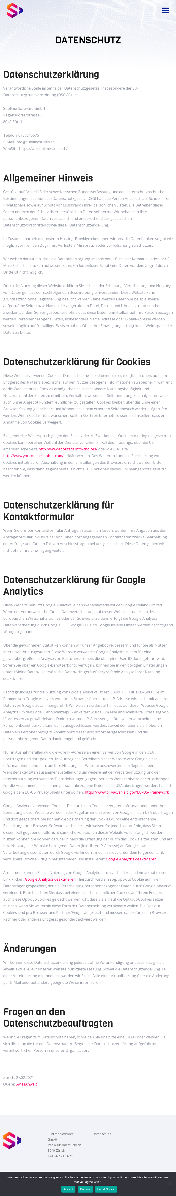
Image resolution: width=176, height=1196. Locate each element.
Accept (68, 1189)
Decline (85, 1189)
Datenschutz (101, 1134)
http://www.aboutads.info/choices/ (67, 449)
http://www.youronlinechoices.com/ (33, 455)
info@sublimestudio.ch (64, 1145)
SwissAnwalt (26, 1084)
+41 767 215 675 (60, 1156)
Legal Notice (106, 1189)
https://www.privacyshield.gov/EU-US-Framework (127, 792)
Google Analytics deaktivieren (131, 859)
